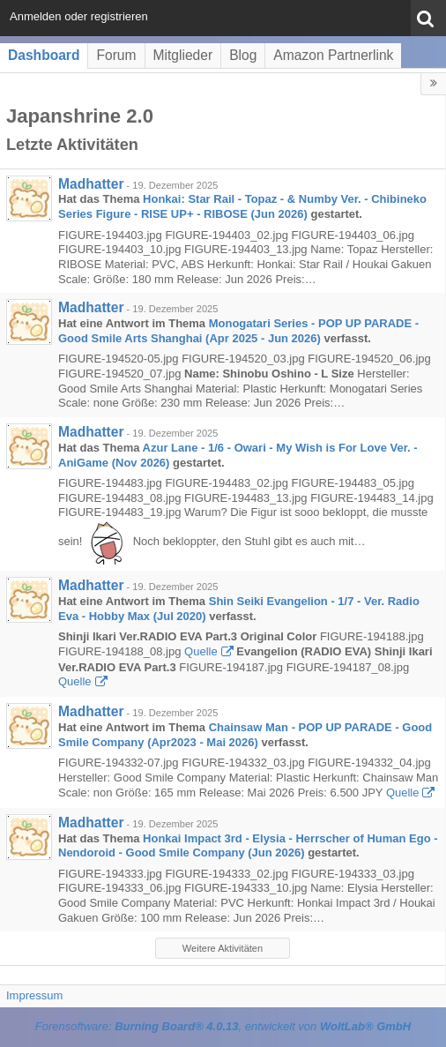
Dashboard (43, 55)
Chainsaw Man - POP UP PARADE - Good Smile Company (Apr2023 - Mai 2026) (245, 735)
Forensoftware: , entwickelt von (223, 1026)
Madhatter (91, 183)
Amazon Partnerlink (333, 55)
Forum (116, 55)
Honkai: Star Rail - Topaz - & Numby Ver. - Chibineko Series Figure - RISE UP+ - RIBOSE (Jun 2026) (242, 206)
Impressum (34, 995)
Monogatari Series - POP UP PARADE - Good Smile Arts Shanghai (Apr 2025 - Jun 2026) (238, 331)
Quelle (201, 651)
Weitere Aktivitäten (222, 948)
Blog (242, 55)
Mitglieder (183, 55)
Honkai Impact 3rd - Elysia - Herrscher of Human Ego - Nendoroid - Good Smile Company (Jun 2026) (248, 846)
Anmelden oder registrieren (79, 16)
